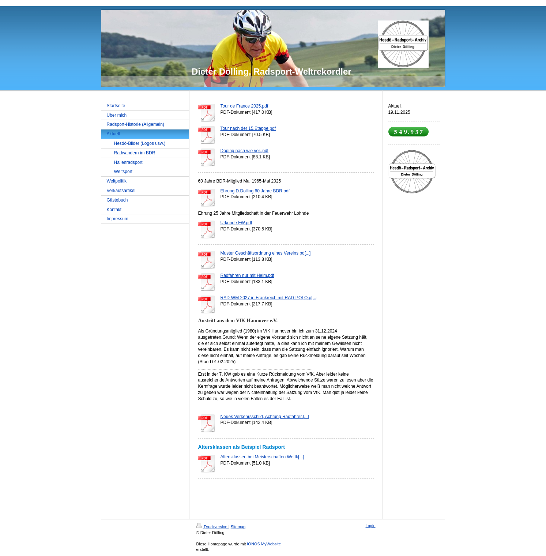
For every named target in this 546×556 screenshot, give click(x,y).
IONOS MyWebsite (264, 544)
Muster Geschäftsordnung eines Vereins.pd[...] (266, 253)
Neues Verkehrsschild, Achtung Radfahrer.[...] (265, 416)
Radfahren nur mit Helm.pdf (247, 275)
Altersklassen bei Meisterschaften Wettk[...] (262, 456)
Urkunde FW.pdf (236, 222)
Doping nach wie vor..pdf (244, 150)
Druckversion (212, 527)
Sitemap (238, 527)
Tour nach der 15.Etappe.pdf (248, 128)
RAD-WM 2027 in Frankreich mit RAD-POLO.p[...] (269, 297)
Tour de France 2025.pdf (244, 106)
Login (371, 525)
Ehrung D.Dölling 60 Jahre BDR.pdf (255, 191)
